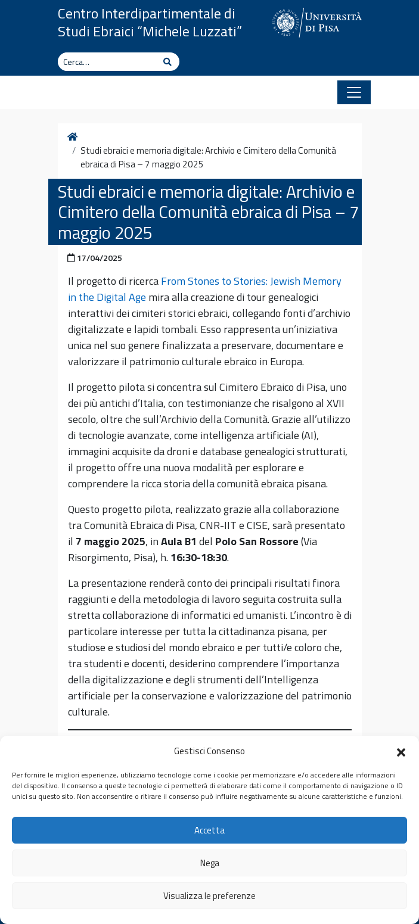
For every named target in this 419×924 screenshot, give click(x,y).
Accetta (209, 830)
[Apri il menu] (354, 92)
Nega (209, 863)
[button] (401, 751)
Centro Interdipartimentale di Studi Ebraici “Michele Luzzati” (150, 22)
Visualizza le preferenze (209, 896)
